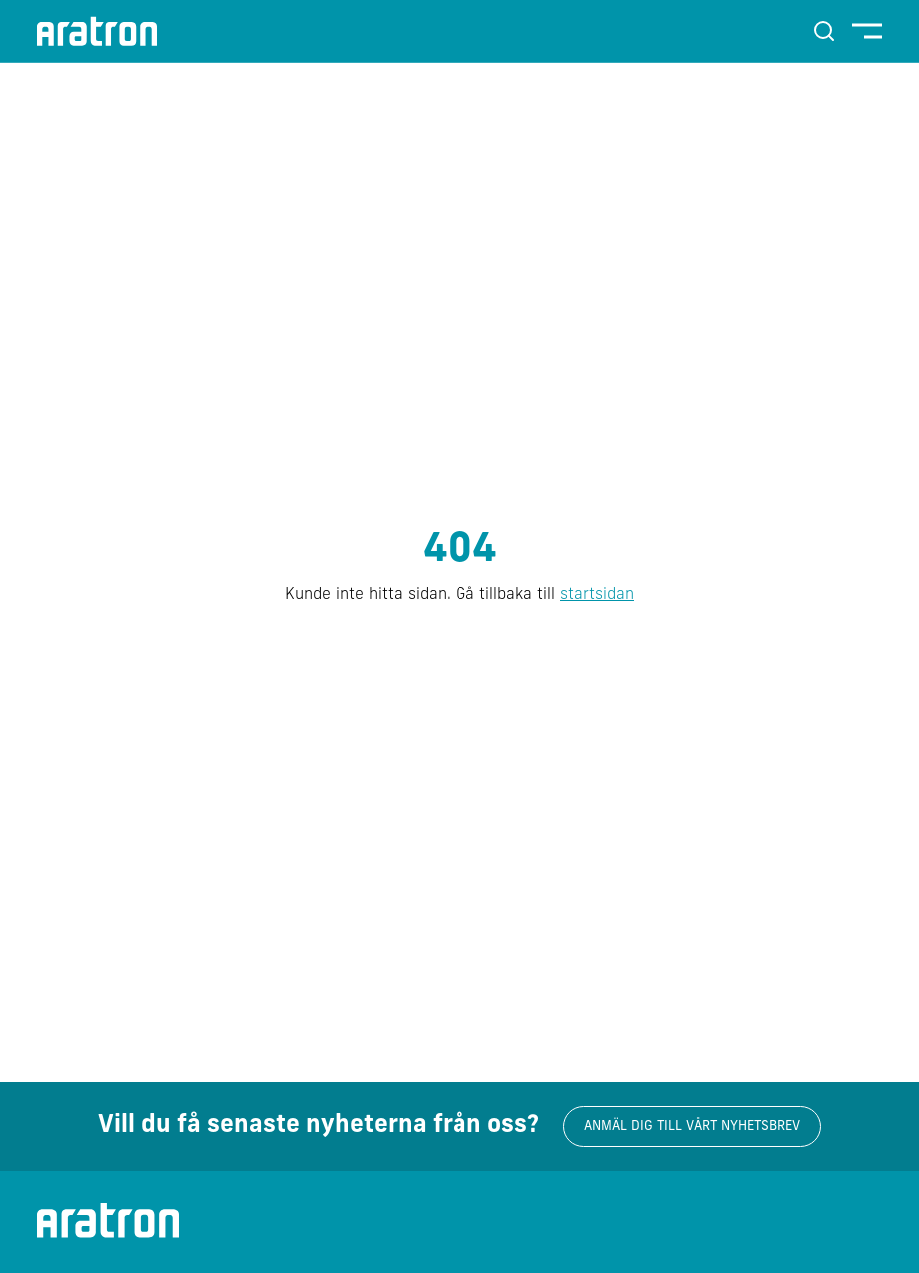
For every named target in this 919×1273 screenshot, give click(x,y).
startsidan (597, 595)
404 (460, 551)
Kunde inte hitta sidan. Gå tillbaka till (459, 595)
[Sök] (824, 31)
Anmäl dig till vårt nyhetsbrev (692, 1126)
